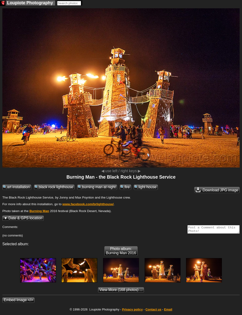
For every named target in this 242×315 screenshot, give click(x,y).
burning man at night (99, 187)
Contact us (153, 311)
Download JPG (217, 189)
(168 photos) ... (121, 291)
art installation (18, 187)
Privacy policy (132, 311)
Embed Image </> (18, 301)
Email (168, 311)
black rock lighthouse (56, 187)
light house (147, 187)
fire (127, 187)
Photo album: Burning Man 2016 (121, 252)
